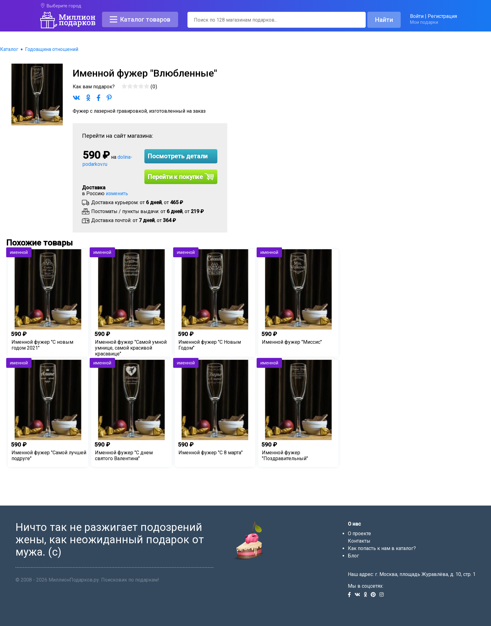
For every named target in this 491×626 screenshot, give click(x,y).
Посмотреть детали (177, 156)
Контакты (359, 541)
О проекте (359, 533)
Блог (353, 556)
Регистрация (442, 16)
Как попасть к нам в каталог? (382, 548)
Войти (417, 16)
